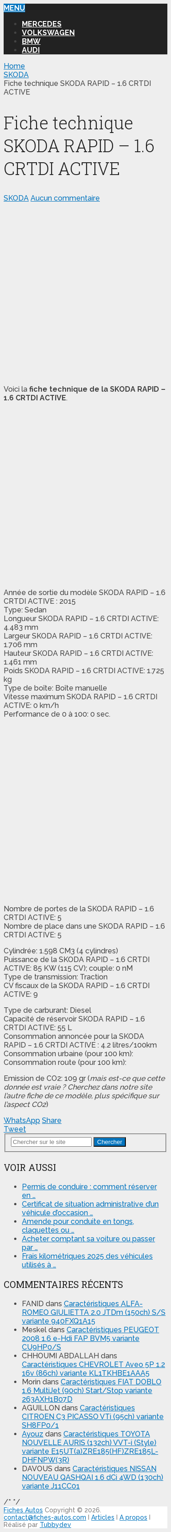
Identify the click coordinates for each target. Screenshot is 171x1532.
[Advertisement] (85, 292)
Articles (102, 1517)
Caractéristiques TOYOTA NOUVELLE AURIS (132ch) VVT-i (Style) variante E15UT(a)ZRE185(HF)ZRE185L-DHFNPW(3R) (90, 1447)
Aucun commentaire (65, 198)
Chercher (109, 1141)
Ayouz (32, 1434)
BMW (31, 41)
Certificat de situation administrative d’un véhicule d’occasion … (90, 1208)
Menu (14, 8)
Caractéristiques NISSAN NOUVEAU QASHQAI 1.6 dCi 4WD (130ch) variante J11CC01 (92, 1477)
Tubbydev (55, 1524)
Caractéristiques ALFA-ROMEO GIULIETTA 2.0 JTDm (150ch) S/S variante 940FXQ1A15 (94, 1312)
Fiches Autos (23, 1510)
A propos (133, 1517)
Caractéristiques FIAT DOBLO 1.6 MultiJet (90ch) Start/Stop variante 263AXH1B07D (91, 1391)
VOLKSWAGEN (48, 32)
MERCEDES (42, 24)
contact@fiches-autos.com (45, 1517)
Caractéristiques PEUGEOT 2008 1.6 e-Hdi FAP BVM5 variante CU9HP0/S (90, 1338)
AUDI (31, 50)
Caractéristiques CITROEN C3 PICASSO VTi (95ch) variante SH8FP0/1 (93, 1417)
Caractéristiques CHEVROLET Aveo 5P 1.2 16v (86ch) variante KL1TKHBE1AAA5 (93, 1369)
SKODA (16, 198)
